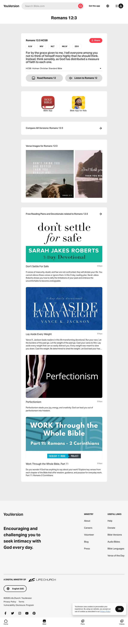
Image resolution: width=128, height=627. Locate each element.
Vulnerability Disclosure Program (19, 605)
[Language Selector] (108, 6)
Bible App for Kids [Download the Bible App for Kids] (78, 104)
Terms (21, 601)
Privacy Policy (10, 601)
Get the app (94, 6)
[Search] (49, 6)
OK (119, 609)
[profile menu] (118, 6)
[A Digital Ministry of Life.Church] (64, 578)
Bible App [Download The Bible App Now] (48, 104)
